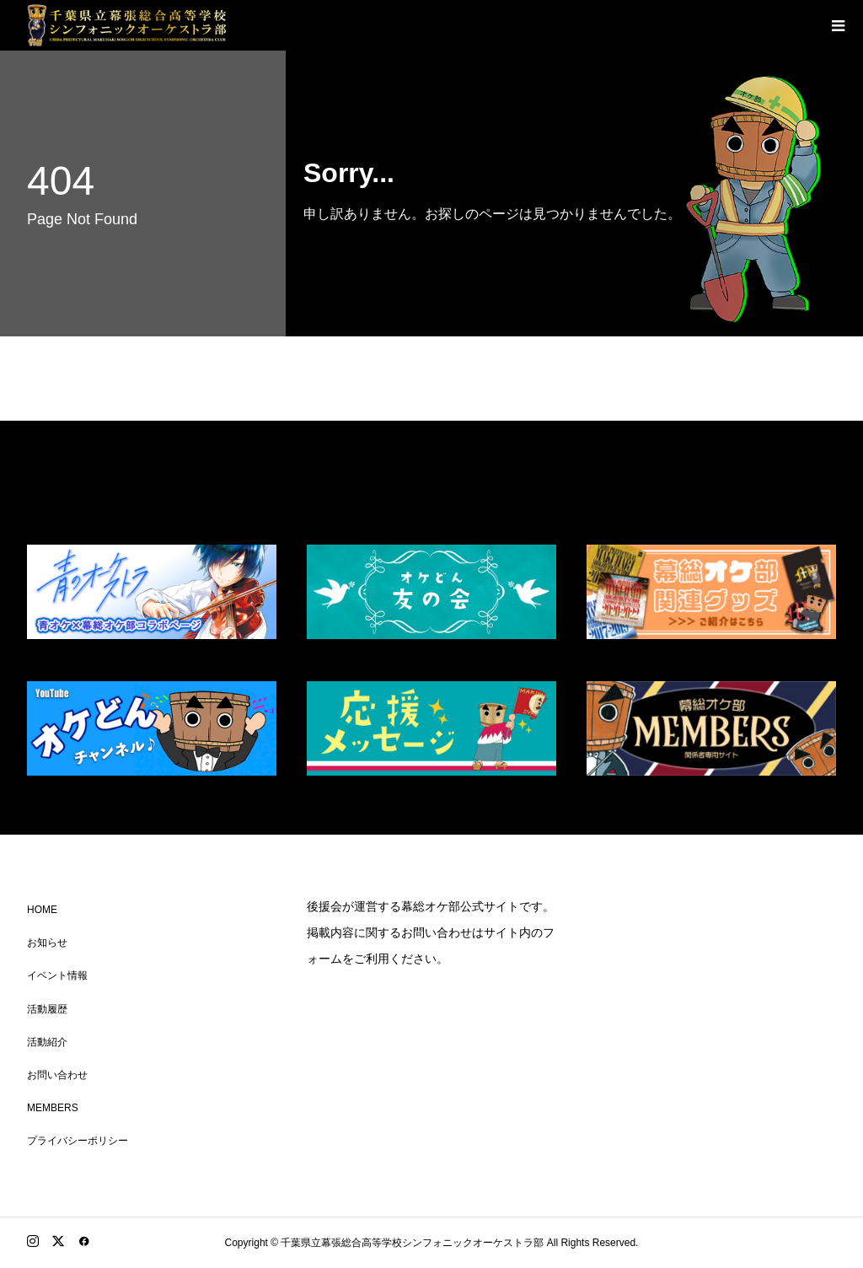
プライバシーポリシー (77, 1141)
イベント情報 (57, 975)
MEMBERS (52, 1108)
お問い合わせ (57, 1075)
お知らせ (47, 942)
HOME (42, 910)
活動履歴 (47, 1009)
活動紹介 (47, 1042)
